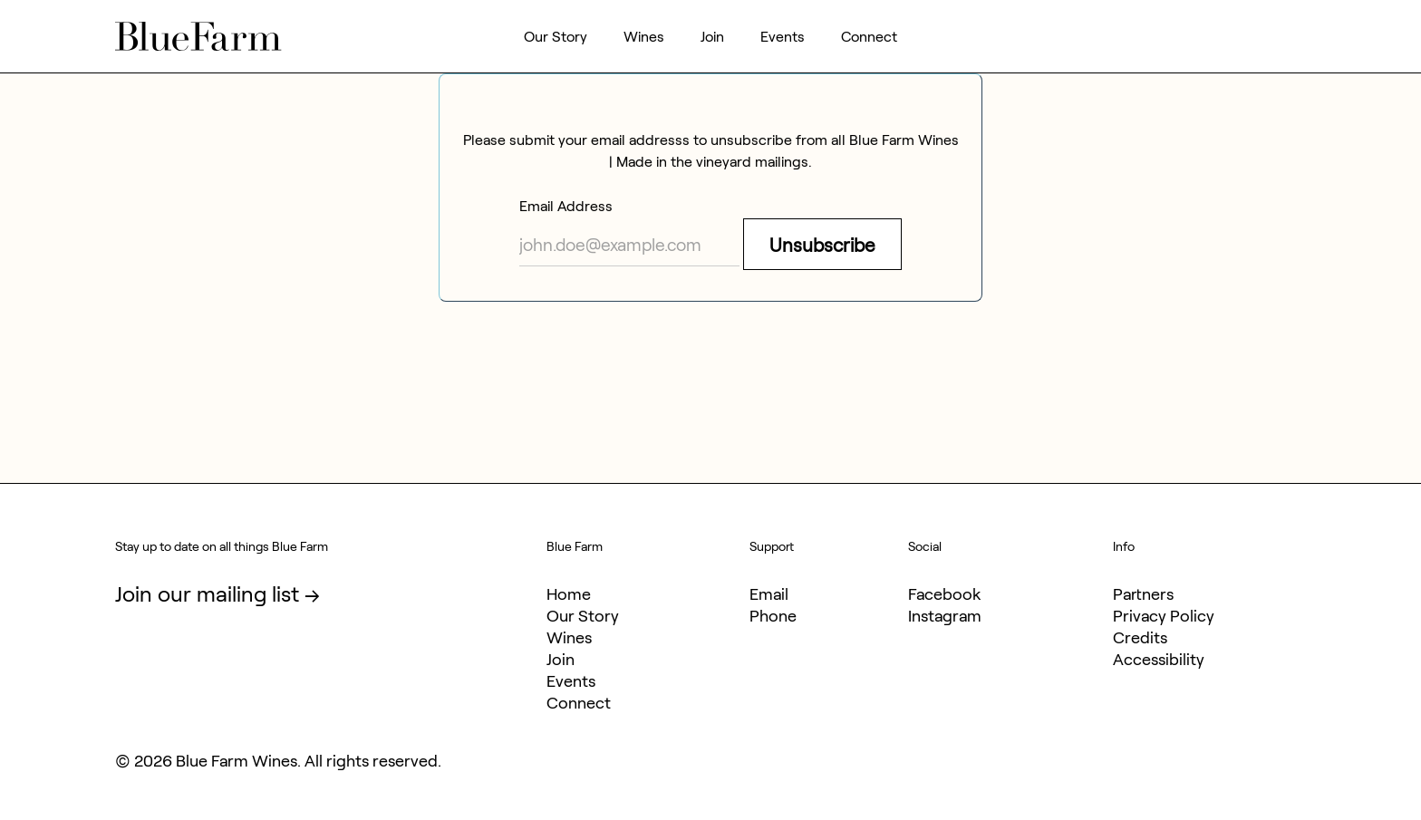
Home (568, 593)
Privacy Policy (1163, 615)
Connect (869, 35)
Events (782, 35)
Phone (773, 615)
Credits (1140, 637)
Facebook (944, 593)
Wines (644, 35)
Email (768, 593)
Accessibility (1158, 659)
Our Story (555, 35)
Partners (1143, 593)
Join (712, 35)
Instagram (944, 615)
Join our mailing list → (217, 593)
